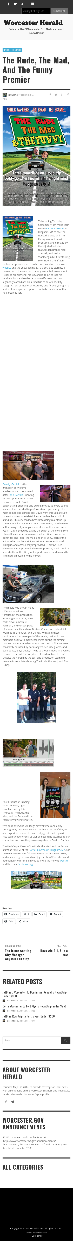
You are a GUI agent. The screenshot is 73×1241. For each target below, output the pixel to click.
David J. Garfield (11, 484)
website (7, 267)
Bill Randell (12, 1000)
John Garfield (16, 495)
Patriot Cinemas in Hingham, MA (47, 849)
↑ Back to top (36, 1235)
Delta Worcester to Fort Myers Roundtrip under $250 (35, 1006)
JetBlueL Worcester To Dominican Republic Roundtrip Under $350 (35, 994)
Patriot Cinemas (55, 228)
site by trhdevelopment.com (36, 1232)
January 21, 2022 (27, 1000)
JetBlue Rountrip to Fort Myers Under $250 (29, 1016)
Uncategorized (12, 50)
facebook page (26, 864)
